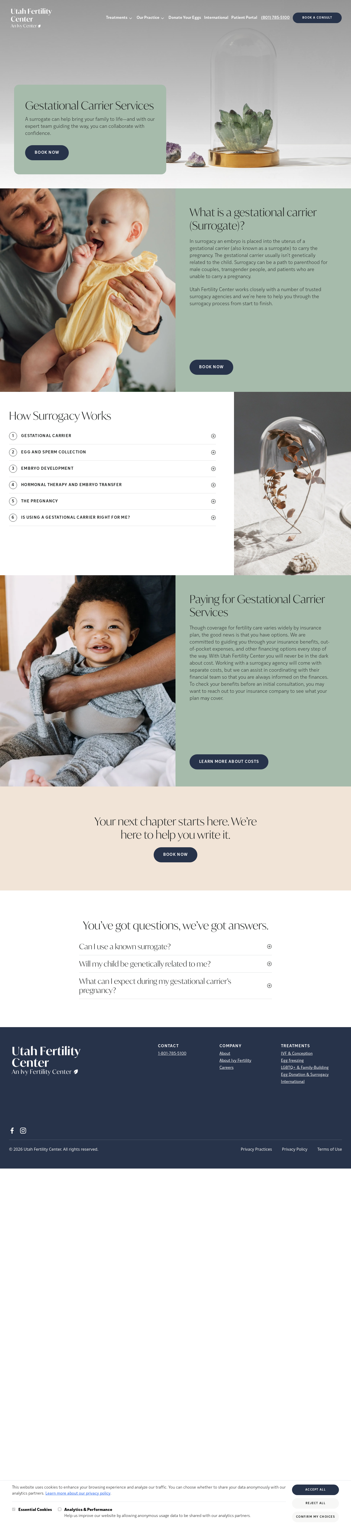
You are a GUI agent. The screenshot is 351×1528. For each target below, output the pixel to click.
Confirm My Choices (315, 1516)
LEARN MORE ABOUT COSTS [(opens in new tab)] (229, 762)
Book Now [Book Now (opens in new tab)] (47, 153)
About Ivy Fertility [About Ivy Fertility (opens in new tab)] (235, 1061)
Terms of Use (329, 1149)
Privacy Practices (256, 1149)
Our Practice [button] (148, 18)
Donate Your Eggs (184, 18)
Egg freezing (292, 1061)
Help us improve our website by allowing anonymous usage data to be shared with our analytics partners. (157, 1512)
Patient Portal (244, 18)
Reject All (315, 1503)
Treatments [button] (117, 18)
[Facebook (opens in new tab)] (12, 1131)
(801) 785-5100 (275, 18)
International (216, 18)
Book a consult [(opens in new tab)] (317, 17)
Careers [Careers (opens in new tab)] (226, 1068)
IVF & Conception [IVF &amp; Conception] (297, 1054)
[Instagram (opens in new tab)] (23, 1131)
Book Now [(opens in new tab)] (211, 367)
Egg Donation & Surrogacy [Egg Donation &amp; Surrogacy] (305, 1075)
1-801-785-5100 (172, 1054)
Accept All (315, 1489)
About (224, 1054)
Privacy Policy (294, 1149)
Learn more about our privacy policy (77, 1494)
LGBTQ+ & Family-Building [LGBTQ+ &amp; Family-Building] (305, 1068)
